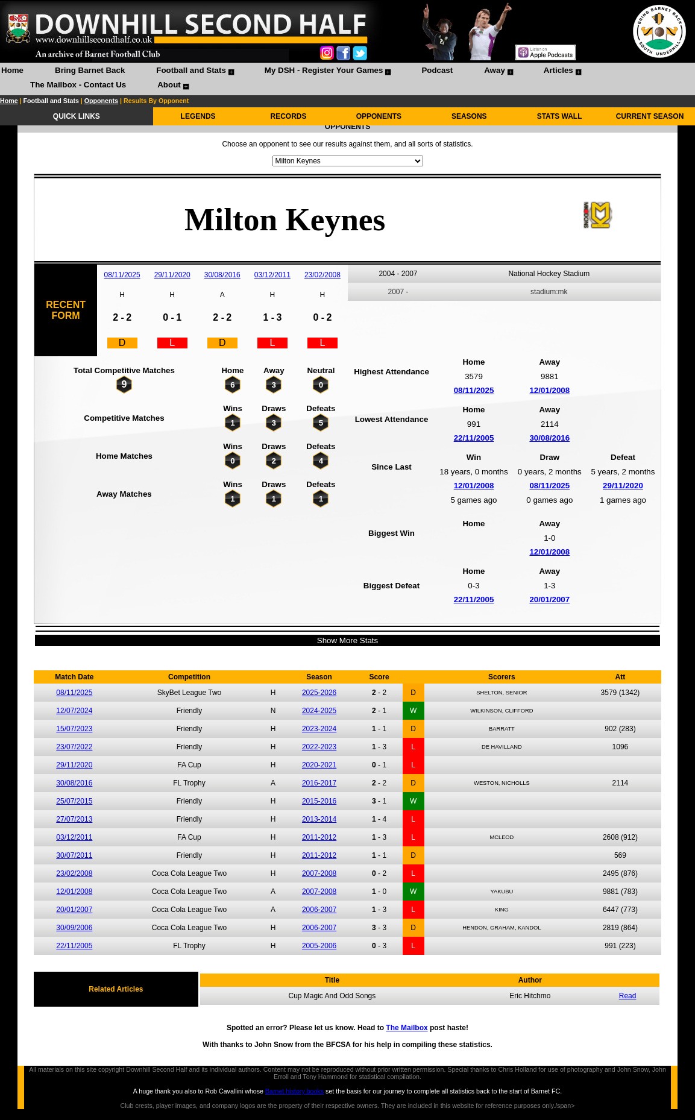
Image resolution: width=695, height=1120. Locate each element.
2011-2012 (319, 837)
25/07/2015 (74, 801)
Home (12, 70)
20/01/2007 (549, 599)
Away (494, 70)
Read (628, 996)
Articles (558, 70)
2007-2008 (319, 873)
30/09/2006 (74, 927)
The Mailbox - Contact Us (78, 84)
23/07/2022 (74, 747)
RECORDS (288, 116)
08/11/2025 (122, 275)
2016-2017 (319, 783)
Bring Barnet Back (90, 70)
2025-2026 (319, 692)
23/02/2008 (322, 275)
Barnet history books (294, 1091)
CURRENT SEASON (650, 116)
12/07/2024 (74, 710)
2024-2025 (319, 710)
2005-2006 (319, 946)
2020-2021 (319, 765)
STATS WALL (559, 116)
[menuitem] (12, 71)
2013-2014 (319, 819)
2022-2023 (319, 747)
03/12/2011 (272, 275)
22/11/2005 (474, 437)
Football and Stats (191, 70)
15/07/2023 (74, 729)
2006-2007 (319, 909)
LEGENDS (198, 116)
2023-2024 (319, 729)
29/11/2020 (172, 275)
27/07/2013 (74, 819)
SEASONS (469, 116)
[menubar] (347, 79)
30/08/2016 (222, 275)
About (169, 84)
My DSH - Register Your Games (324, 70)
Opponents (101, 100)
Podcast (437, 70)
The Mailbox (406, 1028)
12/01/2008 (549, 390)
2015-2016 (319, 801)
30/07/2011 (74, 855)
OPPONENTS (378, 116)
